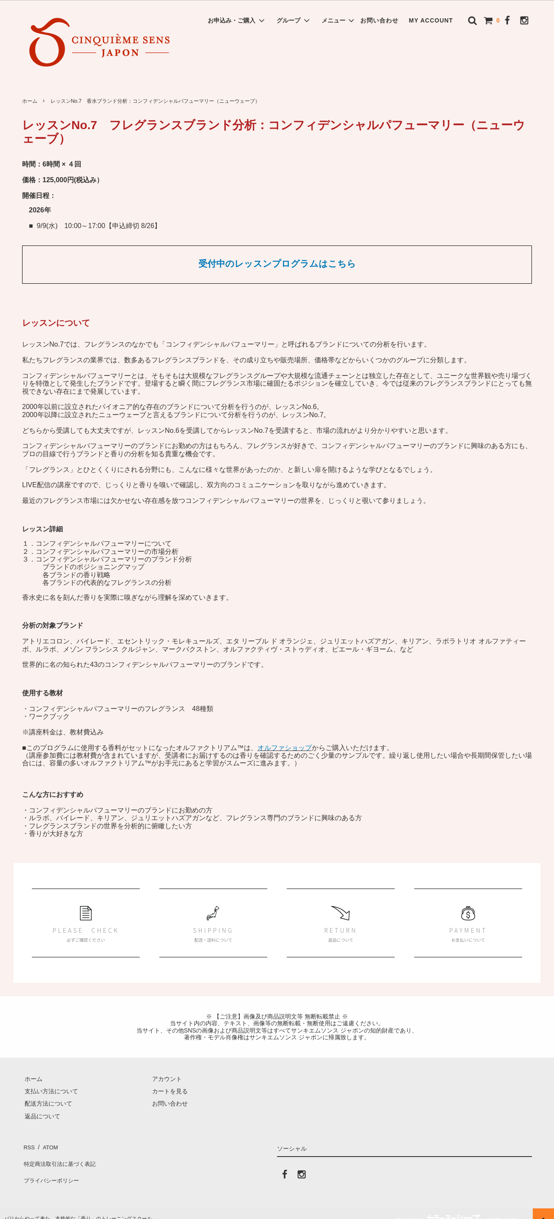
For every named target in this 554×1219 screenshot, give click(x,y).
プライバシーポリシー (52, 1170)
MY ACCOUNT (431, 20)
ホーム (29, 101)
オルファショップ (284, 747)
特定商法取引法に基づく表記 (60, 1158)
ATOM (47, 1145)
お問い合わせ (379, 20)
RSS (28, 1145)
